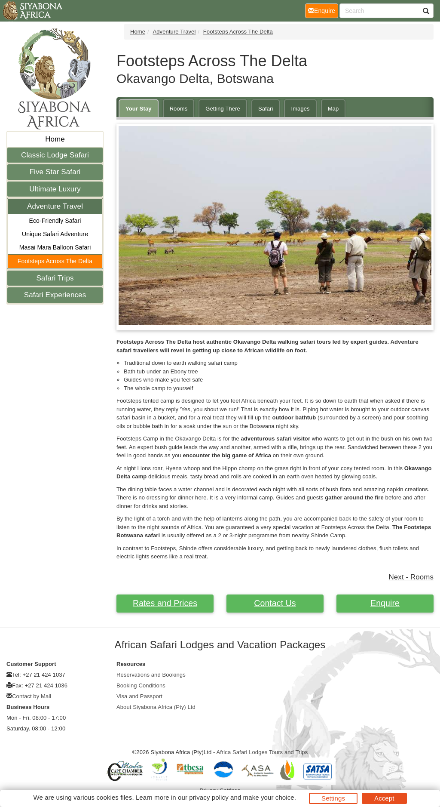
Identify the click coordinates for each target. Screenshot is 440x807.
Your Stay (138, 108)
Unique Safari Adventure (55, 234)
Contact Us (275, 603)
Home (55, 139)
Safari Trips (54, 278)
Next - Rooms (411, 577)
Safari (265, 108)
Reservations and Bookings (151, 674)
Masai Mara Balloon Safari (55, 247)
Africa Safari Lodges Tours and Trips (262, 752)
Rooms (179, 108)
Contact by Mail (31, 696)
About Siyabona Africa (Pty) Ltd (156, 707)
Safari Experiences (55, 295)
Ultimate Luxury (55, 189)
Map (333, 108)
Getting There (222, 108)
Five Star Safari (55, 172)
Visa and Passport (139, 696)
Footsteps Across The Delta (55, 261)
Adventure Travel (55, 206)
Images (300, 108)
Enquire (385, 603)
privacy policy (208, 797)
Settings (333, 798)
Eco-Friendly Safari (55, 220)
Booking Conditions (140, 685)
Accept (384, 798)
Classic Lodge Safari (55, 155)
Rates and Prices (165, 603)
